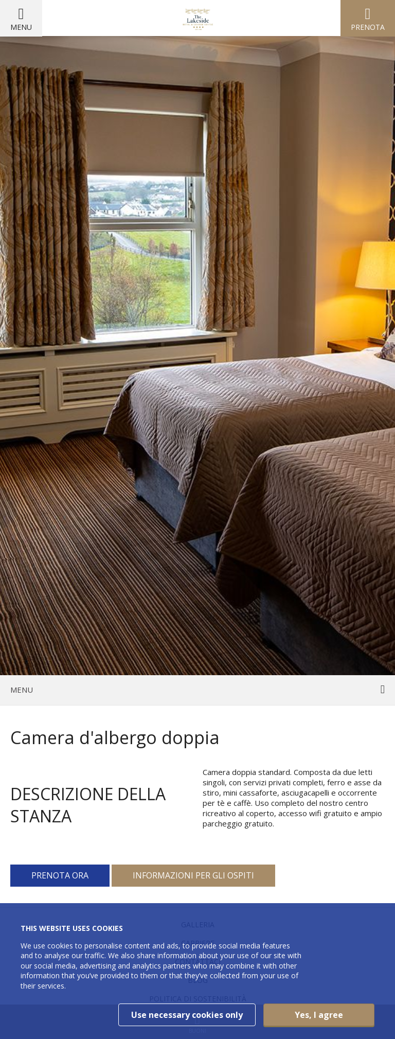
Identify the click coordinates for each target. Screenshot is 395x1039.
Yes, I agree (319, 1014)
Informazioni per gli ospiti (193, 875)
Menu (21, 27)
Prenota (368, 27)
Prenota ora (59, 875)
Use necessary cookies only (187, 1014)
